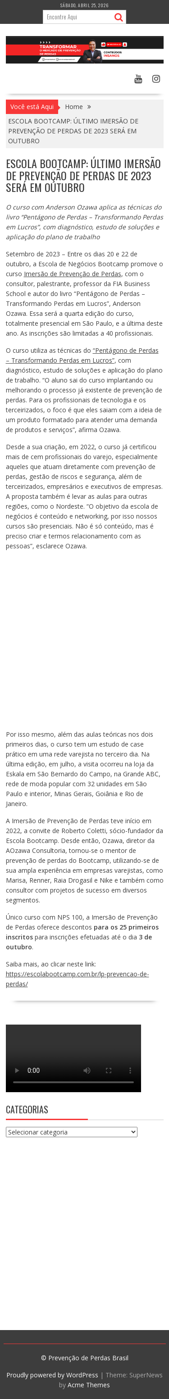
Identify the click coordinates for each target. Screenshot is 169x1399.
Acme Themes (89, 1385)
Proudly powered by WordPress (52, 1375)
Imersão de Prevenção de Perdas (72, 273)
